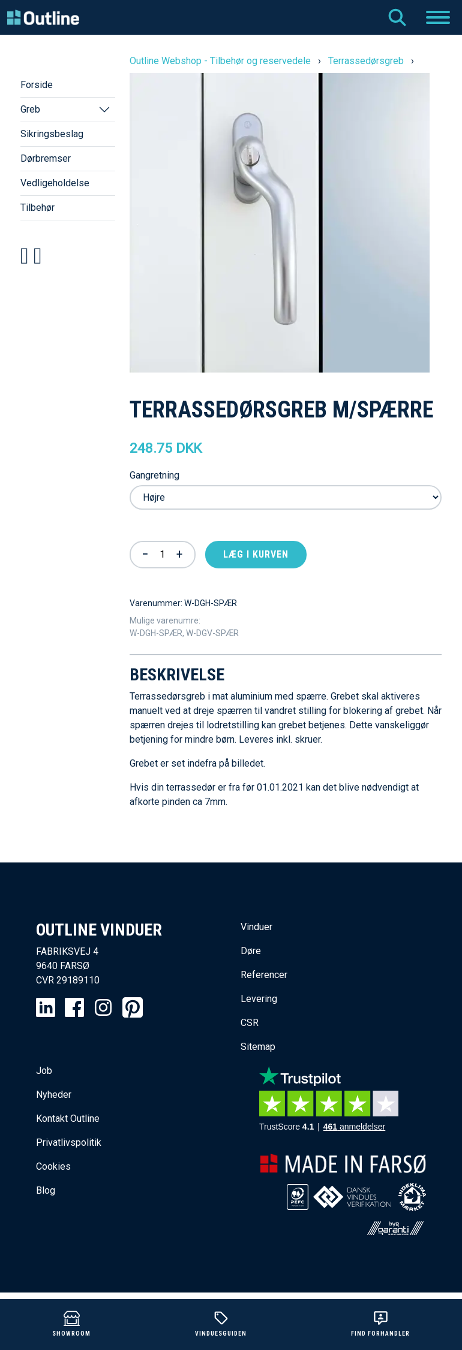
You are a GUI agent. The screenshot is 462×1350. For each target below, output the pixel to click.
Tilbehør (37, 207)
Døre (251, 950)
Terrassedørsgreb (366, 60)
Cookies (53, 1166)
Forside (36, 84)
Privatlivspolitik (68, 1142)
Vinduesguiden (221, 1323)
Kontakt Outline (68, 1118)
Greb (30, 109)
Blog (45, 1190)
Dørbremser (45, 158)
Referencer (264, 974)
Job (44, 1070)
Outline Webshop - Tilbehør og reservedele (220, 60)
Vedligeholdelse (54, 183)
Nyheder (53, 1094)
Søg (397, 17)
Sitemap (258, 1046)
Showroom (71, 1323)
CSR (250, 1022)
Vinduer (256, 927)
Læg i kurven (256, 554)
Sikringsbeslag (51, 134)
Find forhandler (380, 1323)
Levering (259, 998)
